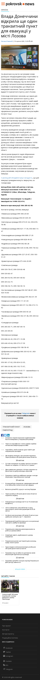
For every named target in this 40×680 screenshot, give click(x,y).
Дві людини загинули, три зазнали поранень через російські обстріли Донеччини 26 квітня (21, 456)
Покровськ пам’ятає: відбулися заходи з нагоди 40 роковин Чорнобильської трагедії (21, 476)
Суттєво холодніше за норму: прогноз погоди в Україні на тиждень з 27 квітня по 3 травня (21, 464)
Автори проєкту (8, 634)
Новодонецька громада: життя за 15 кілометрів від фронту (21, 502)
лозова (26, 427)
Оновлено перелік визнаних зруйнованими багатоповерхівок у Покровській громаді (20, 438)
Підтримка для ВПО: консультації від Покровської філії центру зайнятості (22, 561)
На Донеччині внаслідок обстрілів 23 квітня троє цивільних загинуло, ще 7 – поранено (21, 516)
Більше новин (20, 569)
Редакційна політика (10, 638)
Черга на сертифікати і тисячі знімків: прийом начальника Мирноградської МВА (20, 444)
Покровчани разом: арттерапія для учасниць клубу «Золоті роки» (20, 541)
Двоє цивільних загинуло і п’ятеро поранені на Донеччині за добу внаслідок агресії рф (21, 470)
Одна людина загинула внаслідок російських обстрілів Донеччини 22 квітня (20, 547)
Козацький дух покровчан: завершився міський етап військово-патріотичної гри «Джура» (21, 484)
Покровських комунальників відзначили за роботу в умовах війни (20, 530)
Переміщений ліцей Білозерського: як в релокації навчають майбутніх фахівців (22, 522)
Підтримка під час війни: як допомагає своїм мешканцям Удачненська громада (20, 553)
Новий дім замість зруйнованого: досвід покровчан (19, 535)
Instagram (8, 656)
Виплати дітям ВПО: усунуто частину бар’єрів (20, 489)
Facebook (7, 648)
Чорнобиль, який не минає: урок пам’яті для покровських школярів (20, 450)
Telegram (25, 413)
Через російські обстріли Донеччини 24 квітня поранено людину (21, 494)
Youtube (7, 661)
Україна (4, 10)
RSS (5, 665)
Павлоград (8, 430)
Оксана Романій (7, 41)
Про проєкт (6, 626)
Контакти (5, 630)
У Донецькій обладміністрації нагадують (16, 178)
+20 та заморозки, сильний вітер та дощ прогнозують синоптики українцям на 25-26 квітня (20, 509)
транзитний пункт (11, 427)
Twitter (7, 652)
